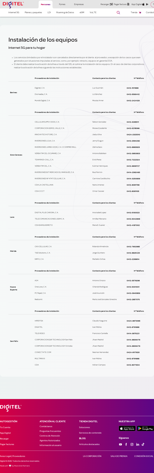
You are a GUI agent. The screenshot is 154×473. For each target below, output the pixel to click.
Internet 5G (13, 13)
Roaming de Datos (65, 13)
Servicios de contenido (90, 433)
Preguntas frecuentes (50, 431)
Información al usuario (50, 445)
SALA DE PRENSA (119, 456)
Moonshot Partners (22, 466)
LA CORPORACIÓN (92, 456)
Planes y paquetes (33, 13)
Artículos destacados (89, 444)
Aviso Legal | (6, 456)
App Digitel (5, 433)
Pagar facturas (7, 444)
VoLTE (93, 13)
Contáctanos (46, 426)
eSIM (82, 13)
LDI (49, 13)
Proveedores (18, 456)
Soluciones (84, 427)
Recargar (4, 438)
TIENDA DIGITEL (88, 421)
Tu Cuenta (5, 427)
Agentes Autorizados (50, 440)
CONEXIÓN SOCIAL (143, 456)
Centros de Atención (50, 436)
